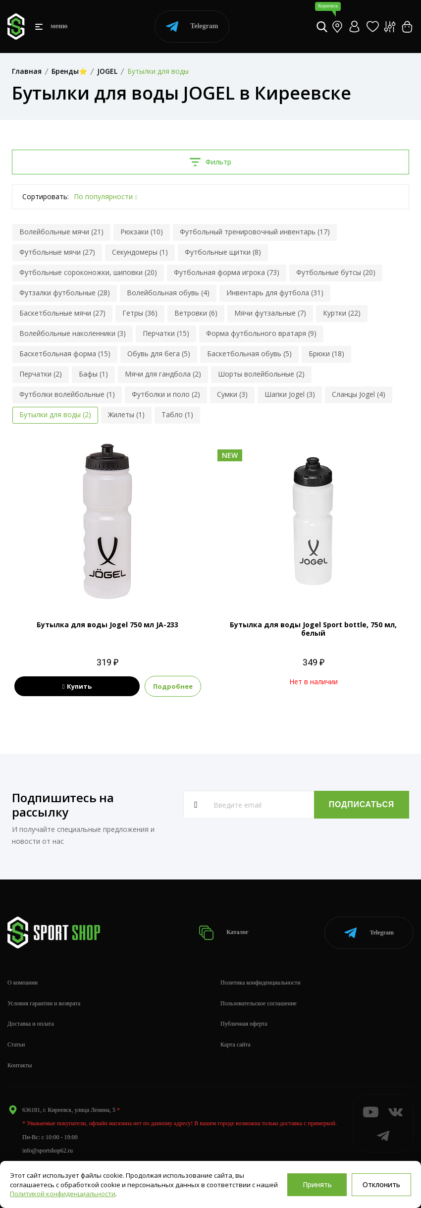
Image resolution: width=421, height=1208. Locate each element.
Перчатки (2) (40, 374)
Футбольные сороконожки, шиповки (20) (88, 272)
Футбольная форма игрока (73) (226, 272)
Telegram (192, 26)
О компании (22, 982)
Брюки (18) (326, 353)
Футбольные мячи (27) (57, 252)
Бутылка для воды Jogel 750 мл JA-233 (107, 624)
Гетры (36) (140, 313)
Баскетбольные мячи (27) (62, 313)
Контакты (19, 1065)
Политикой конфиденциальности (62, 1193)
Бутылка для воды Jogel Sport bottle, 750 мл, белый (313, 629)
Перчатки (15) (166, 333)
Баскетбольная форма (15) (64, 353)
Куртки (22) (342, 313)
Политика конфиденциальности (260, 982)
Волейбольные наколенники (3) (72, 333)
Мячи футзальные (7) (270, 313)
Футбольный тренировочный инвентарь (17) (255, 231)
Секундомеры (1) (140, 252)
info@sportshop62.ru (47, 1150)
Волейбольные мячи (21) (61, 231)
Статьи (16, 1044)
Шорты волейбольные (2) (261, 374)
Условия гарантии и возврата (43, 1003)
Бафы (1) (93, 374)
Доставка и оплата (30, 1023)
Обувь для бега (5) (158, 353)
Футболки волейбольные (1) (67, 394)
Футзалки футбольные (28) (64, 292)
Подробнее (173, 686)
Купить (77, 686)
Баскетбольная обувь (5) (249, 353)
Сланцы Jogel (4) (358, 394)
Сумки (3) (232, 394)
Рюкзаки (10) (141, 231)
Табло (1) (177, 414)
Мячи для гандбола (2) (163, 374)
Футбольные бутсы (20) (335, 272)
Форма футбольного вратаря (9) (261, 333)
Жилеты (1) (126, 414)
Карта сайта (235, 1044)
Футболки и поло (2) (166, 394)
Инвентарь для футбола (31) (274, 292)
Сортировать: (45, 196)
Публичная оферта (243, 1023)
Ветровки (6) (195, 313)
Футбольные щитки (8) (223, 252)
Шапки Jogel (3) (289, 394)
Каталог (224, 932)
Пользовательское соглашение (258, 1003)
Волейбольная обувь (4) (168, 292)
